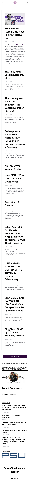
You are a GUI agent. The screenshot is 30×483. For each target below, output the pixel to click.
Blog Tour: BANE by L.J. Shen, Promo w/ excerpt (14, 332)
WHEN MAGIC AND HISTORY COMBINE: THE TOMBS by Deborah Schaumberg (13, 271)
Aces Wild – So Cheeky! (12, 204)
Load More (14, 356)
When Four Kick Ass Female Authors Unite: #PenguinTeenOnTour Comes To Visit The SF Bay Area (15, 235)
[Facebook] (12, 478)
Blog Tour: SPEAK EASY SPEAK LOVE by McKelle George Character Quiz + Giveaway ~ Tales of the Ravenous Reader (14, 441)
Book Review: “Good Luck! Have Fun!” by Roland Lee (14, 33)
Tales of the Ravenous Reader (21, 475)
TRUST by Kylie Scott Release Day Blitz (14, 75)
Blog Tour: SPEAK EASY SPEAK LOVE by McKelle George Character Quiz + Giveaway (14, 304)
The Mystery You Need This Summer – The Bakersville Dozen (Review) (14, 105)
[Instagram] (15, 478)
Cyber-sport (19, 44)
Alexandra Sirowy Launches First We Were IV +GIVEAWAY (14, 424)
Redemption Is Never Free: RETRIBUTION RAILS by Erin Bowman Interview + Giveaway (15, 139)
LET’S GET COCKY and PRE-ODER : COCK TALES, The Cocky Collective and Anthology (14, 408)
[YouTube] (17, 478)
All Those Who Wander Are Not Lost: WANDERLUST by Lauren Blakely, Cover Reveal (14, 173)
